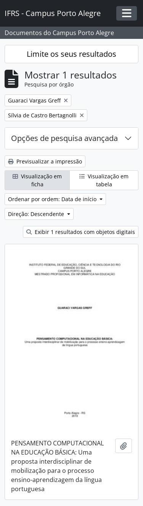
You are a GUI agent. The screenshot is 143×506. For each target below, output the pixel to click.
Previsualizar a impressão (45, 161)
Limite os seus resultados (71, 54)
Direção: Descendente (37, 214)
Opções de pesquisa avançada (64, 138)
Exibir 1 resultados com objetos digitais (80, 231)
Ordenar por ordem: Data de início (53, 199)
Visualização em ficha (37, 180)
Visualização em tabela (104, 180)
